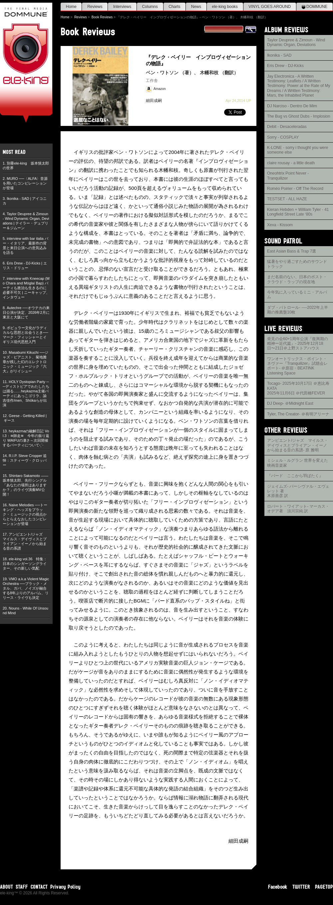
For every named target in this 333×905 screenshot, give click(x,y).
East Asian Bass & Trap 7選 (291, 251)
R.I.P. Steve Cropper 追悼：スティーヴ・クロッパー (25, 460)
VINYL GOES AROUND (269, 6)
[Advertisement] (298, 623)
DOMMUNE (315, 6)
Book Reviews (102, 17)
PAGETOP (324, 886)
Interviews (122, 6)
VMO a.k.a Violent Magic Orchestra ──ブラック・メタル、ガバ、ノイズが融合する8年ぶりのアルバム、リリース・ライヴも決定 (26, 588)
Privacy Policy (65, 886)
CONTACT (39, 886)
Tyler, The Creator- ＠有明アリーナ (298, 414)
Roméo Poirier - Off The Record (295, 188)
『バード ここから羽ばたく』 (295, 475)
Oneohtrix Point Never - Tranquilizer (288, 175)
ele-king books (224, 6)
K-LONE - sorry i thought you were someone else (297, 150)
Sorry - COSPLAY (283, 137)
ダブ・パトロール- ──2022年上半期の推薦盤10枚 (297, 309)
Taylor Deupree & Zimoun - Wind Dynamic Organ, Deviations (296, 42)
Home (71, 6)
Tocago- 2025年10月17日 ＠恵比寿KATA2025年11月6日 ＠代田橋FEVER (298, 388)
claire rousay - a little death (291, 163)
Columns (150, 6)
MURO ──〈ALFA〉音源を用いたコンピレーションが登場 (25, 183)
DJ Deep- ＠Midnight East (290, 403)
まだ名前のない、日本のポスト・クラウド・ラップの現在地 (297, 279)
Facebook (277, 886)
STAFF (22, 886)
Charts (174, 6)
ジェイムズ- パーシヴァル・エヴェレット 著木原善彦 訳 (298, 491)
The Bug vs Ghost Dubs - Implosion (298, 116)
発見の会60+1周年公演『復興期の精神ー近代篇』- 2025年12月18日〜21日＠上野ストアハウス (297, 343)
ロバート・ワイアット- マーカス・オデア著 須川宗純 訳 (298, 508)
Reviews (94, 6)
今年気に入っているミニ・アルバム (297, 294)
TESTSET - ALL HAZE (287, 199)
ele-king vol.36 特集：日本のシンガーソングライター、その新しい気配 (25, 563)
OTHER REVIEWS (285, 430)
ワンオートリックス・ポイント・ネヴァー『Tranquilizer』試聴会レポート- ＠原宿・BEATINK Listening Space (297, 365)
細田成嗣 (154, 100)
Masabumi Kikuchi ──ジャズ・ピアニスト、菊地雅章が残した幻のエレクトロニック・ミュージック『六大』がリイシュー (25, 361)
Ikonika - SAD (279, 55)
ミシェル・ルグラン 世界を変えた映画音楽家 (297, 462)
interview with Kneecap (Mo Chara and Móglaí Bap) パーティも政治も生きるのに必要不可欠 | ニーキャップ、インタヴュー (26, 287)
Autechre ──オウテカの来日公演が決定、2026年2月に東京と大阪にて (26, 312)
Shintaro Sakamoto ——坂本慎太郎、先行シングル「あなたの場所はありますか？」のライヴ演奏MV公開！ (25, 485)
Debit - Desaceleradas (287, 126)
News (196, 6)
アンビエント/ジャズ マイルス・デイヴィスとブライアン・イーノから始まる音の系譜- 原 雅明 (297, 445)
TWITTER (301, 886)
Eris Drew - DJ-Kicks (285, 65)
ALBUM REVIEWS (286, 29)
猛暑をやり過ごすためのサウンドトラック (297, 263)
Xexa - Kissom (280, 225)
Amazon (160, 89)
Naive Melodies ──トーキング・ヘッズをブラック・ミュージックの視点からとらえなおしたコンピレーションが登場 (25, 514)
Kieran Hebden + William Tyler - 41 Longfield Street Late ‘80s (298, 212)
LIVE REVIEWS (283, 328)
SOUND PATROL (283, 240)
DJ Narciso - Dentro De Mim (292, 106)
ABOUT (6, 886)
